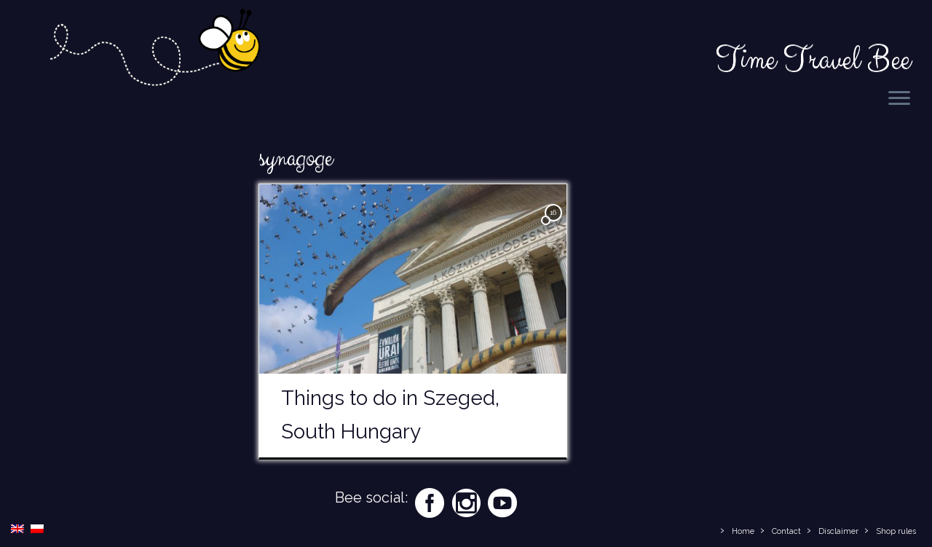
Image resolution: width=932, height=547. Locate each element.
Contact (786, 531)
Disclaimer (838, 531)
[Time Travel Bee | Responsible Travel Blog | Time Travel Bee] (154, 50)
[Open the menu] (899, 99)
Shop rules (896, 531)
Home (743, 531)
